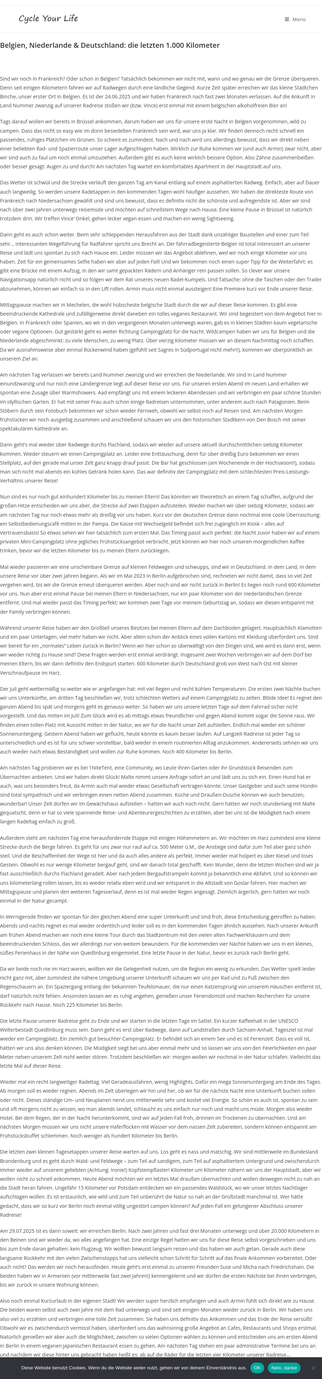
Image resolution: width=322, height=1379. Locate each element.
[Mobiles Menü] (295, 19)
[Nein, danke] (313, 1368)
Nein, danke (284, 1367)
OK (257, 1367)
